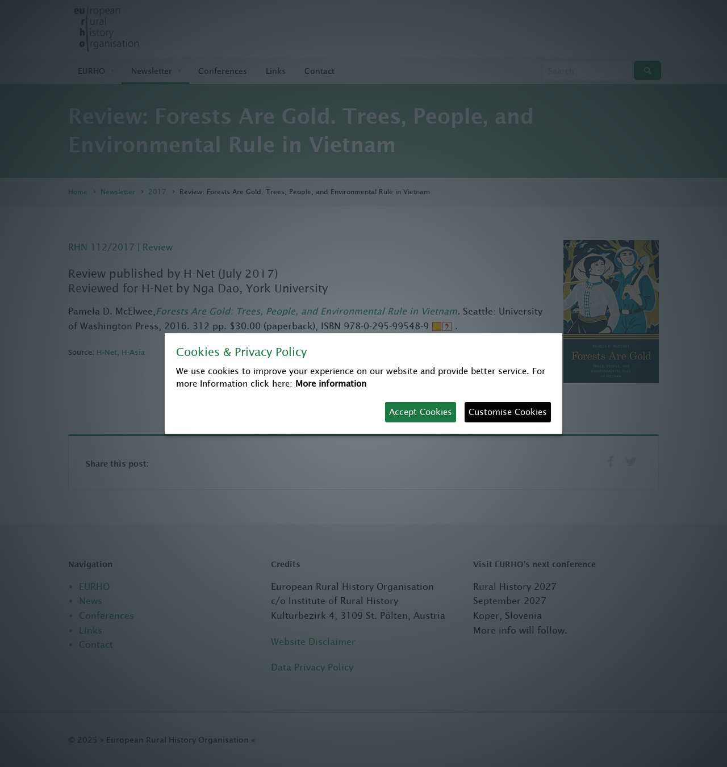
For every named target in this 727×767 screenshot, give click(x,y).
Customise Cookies (508, 412)
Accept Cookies (420, 412)
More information (330, 383)
